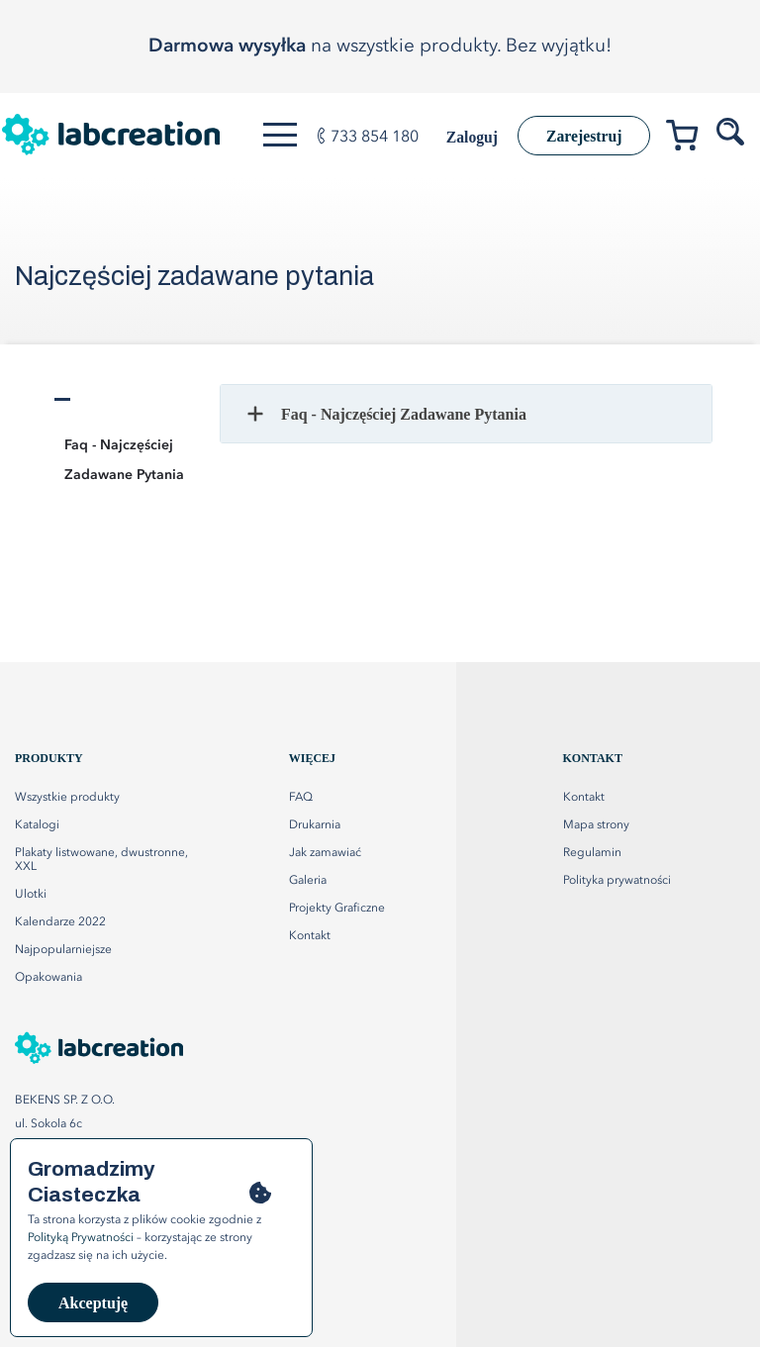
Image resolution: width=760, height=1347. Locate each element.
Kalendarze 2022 (60, 922)
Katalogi (37, 825)
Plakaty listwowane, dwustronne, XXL (101, 860)
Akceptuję (93, 1303)
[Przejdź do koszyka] (689, 139)
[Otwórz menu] (281, 134)
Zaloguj (466, 137)
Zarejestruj (581, 136)
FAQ (301, 798)
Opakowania (48, 978)
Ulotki (31, 895)
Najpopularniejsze (63, 950)
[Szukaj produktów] (732, 132)
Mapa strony (596, 825)
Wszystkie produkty (67, 798)
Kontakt (584, 798)
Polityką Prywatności (81, 1238)
